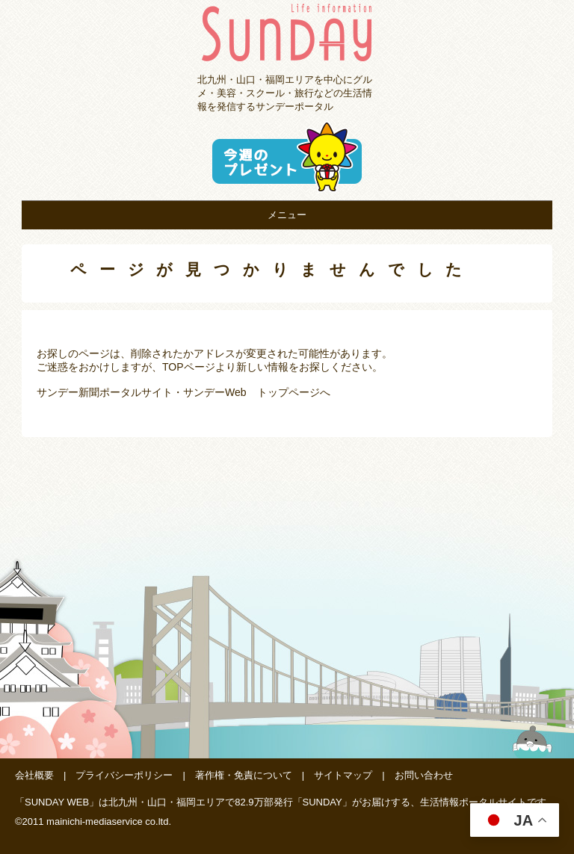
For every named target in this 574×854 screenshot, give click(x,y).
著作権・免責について (243, 775)
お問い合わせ (424, 775)
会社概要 (34, 775)
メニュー (287, 214)
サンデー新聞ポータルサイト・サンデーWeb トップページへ (183, 392)
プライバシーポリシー (124, 775)
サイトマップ (343, 775)
